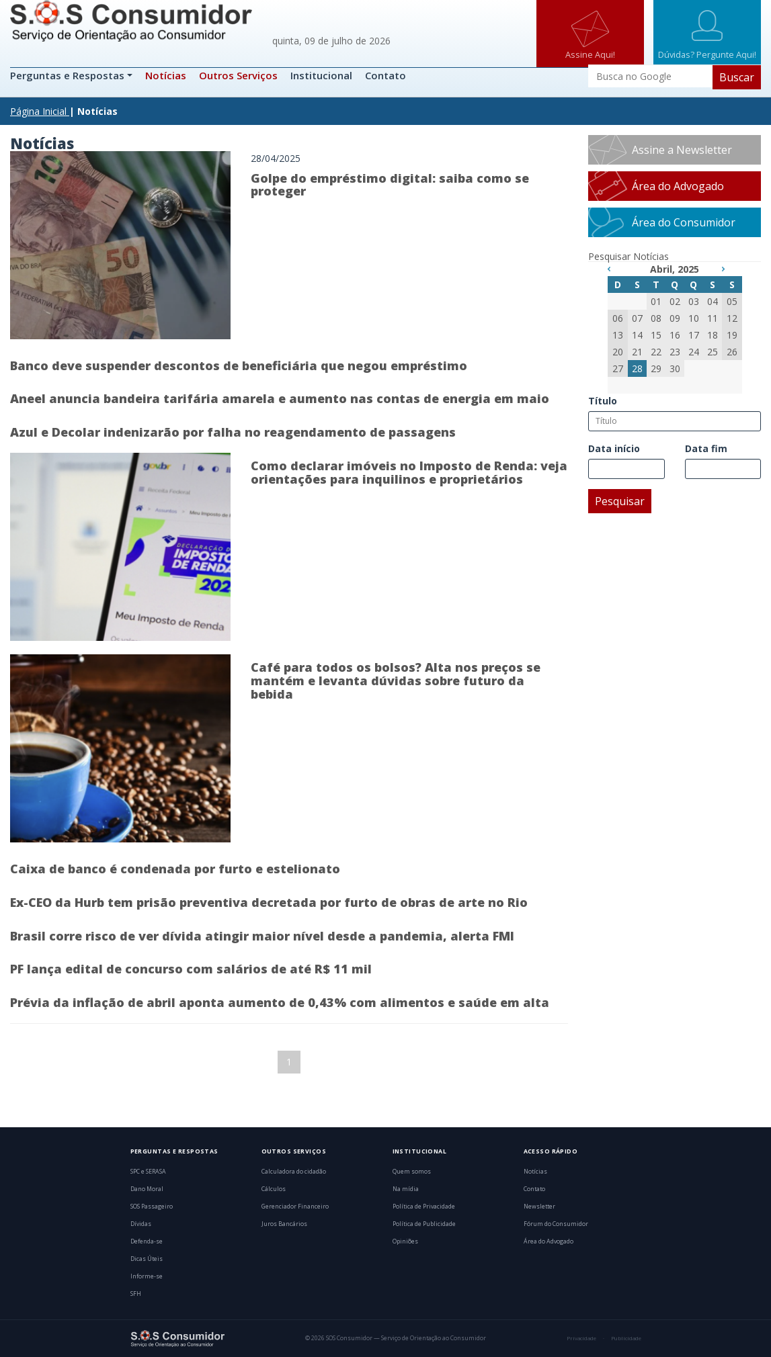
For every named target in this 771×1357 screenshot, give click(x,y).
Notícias (165, 75)
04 (712, 301)
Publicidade (626, 1338)
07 (637, 318)
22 (656, 351)
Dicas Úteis (146, 1259)
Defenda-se (146, 1241)
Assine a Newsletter (682, 149)
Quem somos (412, 1172)
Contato (385, 75)
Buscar (736, 77)
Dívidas (140, 1224)
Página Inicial (38, 111)
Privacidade (581, 1338)
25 (712, 351)
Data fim (706, 448)
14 (637, 335)
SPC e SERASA (148, 1172)
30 (674, 368)
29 (656, 368)
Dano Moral (146, 1189)
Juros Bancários (284, 1224)
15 (656, 335)
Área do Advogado (678, 186)
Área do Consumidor (683, 222)
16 (674, 335)
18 (712, 335)
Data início (614, 448)
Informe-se (146, 1276)
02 (674, 301)
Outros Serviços (238, 75)
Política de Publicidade (424, 1224)
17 (693, 335)
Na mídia (406, 1189)
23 (674, 351)
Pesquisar (620, 501)
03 (693, 301)
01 (656, 301)
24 (693, 351)
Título (602, 400)
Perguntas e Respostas (68, 75)
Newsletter (539, 1206)
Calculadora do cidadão (293, 1172)
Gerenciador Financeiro (295, 1206)
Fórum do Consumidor (556, 1224)
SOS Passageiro (151, 1206)
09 (674, 318)
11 (712, 318)
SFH (135, 1294)
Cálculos (273, 1189)
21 (637, 351)
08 (656, 318)
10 (693, 318)
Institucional (321, 75)
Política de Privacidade (424, 1206)
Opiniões (405, 1241)
